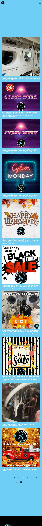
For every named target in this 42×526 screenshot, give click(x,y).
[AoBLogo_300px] (3, 3)
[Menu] (40, 3)
